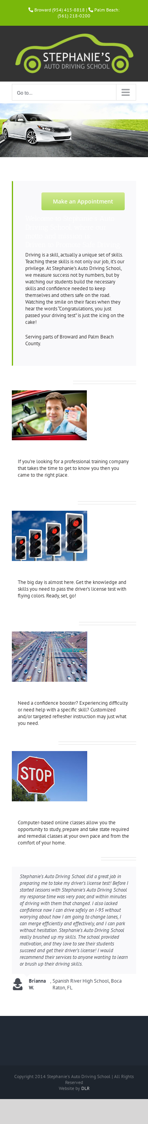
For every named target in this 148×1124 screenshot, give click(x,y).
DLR (85, 1088)
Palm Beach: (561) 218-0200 (89, 13)
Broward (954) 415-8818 (59, 10)
